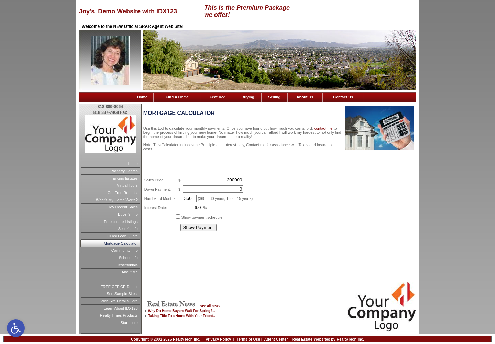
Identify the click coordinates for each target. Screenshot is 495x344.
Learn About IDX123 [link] (121, 308)
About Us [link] (305, 97)
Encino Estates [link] (125, 178)
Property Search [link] (124, 171)
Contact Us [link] (343, 97)
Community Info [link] (124, 250)
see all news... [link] (211, 306)
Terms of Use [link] (248, 339)
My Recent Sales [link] (123, 207)
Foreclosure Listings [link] (121, 221)
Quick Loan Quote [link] (122, 236)
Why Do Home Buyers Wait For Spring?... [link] (182, 311)
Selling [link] (274, 97)
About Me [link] (130, 272)
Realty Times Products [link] (119, 315)
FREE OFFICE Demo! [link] (119, 286)
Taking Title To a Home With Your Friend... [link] (182, 316)
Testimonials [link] (127, 265)
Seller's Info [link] (128, 229)
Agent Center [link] (276, 339)
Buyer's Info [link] (128, 214)
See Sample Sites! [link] (122, 294)
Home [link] (142, 97)
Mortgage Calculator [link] (121, 243)
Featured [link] (218, 97)
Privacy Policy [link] (218, 339)
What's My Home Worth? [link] (117, 200)
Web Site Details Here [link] (119, 301)
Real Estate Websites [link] (311, 339)
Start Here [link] (129, 323)
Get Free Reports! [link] (123, 193)
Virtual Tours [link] (127, 185)
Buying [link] (247, 97)
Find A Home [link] (177, 97)
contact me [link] (323, 128)
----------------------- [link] (123, 279)
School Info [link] (128, 258)
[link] (16, 328)
